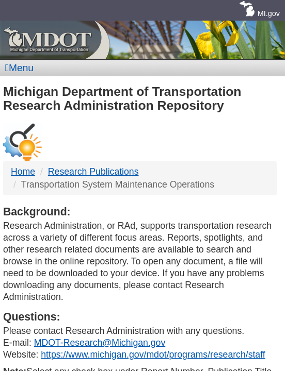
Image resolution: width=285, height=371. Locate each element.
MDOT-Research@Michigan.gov (99, 343)
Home (23, 171)
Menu (19, 67)
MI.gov (269, 13)
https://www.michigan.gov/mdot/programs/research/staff (153, 354)
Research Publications (93, 171)
